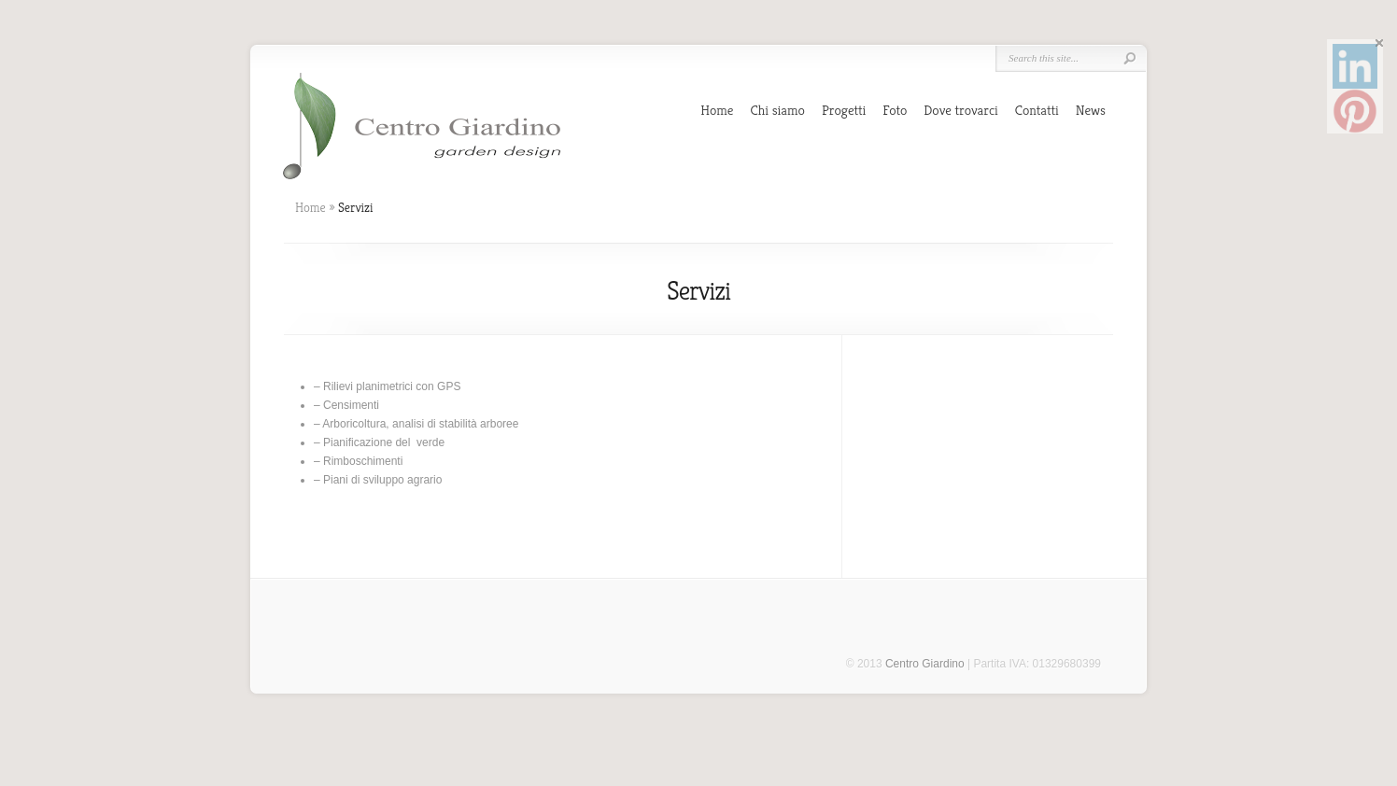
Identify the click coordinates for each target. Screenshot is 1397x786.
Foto (894, 110)
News (1091, 110)
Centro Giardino (925, 663)
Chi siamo (778, 110)
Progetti (844, 110)
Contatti (1037, 110)
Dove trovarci (961, 110)
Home (716, 110)
